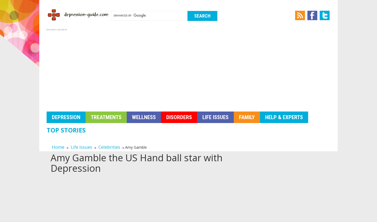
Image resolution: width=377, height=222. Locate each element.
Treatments (106, 117)
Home (58, 147)
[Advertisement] (188, 68)
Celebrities (109, 147)
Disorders (179, 117)
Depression (66, 117)
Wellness (144, 117)
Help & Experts (284, 117)
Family (247, 117)
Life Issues (215, 117)
